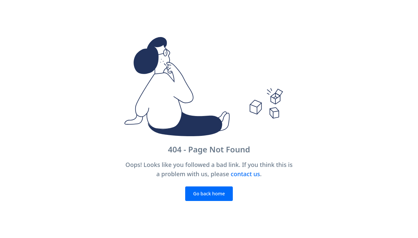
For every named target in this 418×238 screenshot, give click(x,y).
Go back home (209, 193)
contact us (245, 174)
